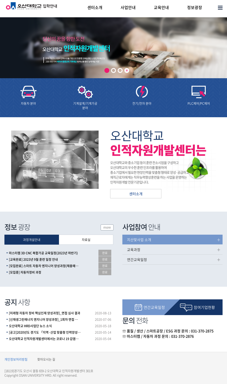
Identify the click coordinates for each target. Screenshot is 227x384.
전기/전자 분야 (141, 103)
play (126, 70)
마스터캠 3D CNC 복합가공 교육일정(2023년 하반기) (43, 253)
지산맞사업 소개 (139, 239)
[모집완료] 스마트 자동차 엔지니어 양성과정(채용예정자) (45, 265)
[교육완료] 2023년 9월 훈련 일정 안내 (33, 259)
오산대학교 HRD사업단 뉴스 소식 (30, 326)
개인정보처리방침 (15, 359)
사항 (17, 302)
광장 (17, 227)
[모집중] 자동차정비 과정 (25, 272)
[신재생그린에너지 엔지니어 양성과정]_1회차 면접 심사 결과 (45, 319)
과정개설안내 (31, 239)
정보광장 (194, 7)
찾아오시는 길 (46, 359)
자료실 (86, 239)
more (107, 227)
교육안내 (161, 7)
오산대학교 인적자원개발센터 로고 (31, 9)
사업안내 (128, 7)
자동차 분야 (28, 103)
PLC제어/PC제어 (199, 103)
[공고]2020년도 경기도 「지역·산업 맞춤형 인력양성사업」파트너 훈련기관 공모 (45, 332)
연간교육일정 (137, 259)
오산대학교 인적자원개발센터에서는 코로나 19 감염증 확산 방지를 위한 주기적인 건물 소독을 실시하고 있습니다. (45, 338)
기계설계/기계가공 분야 (85, 105)
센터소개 (94, 7)
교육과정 (133, 249)
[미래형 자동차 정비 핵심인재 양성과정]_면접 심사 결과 (44, 313)
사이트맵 (220, 8)
